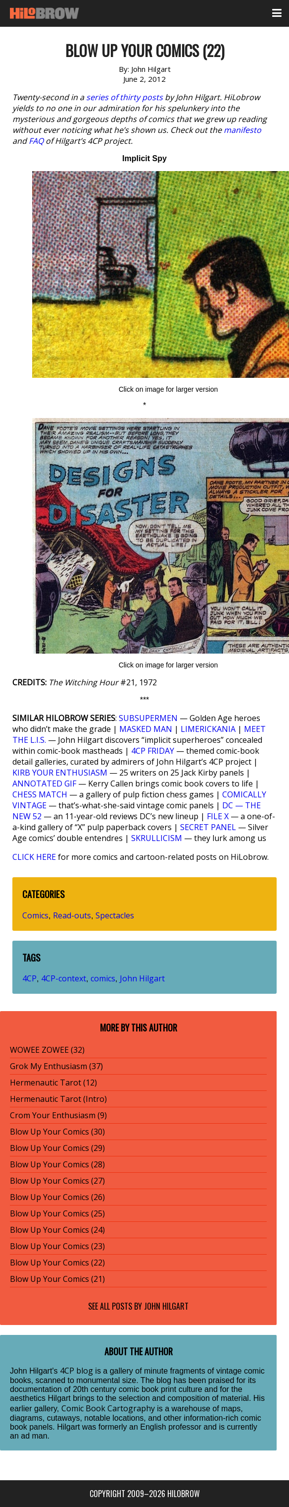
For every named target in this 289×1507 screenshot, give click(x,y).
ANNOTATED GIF (44, 783)
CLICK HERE (34, 856)
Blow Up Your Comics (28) (57, 1164)
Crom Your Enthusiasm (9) (58, 1115)
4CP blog (76, 1370)
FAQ (36, 140)
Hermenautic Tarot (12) (53, 1082)
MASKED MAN (145, 728)
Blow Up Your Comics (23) (57, 1246)
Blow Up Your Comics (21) (57, 1278)
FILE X (218, 816)
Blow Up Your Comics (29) (57, 1148)
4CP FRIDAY (152, 750)
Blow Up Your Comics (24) (57, 1229)
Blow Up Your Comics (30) (57, 1131)
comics (103, 978)
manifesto (242, 129)
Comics (35, 915)
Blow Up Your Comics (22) (57, 1262)
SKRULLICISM (156, 838)
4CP (29, 978)
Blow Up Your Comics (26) (57, 1197)
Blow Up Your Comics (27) (57, 1180)
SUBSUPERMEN (148, 718)
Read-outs (72, 915)
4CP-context (63, 978)
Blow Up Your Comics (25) (57, 1213)
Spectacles (115, 915)
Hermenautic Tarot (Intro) (58, 1098)
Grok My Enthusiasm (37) (56, 1066)
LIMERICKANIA (208, 728)
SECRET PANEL (208, 827)
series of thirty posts (124, 97)
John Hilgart (142, 978)
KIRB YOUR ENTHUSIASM (59, 772)
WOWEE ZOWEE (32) (47, 1049)
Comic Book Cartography (108, 1408)
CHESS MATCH (39, 794)
